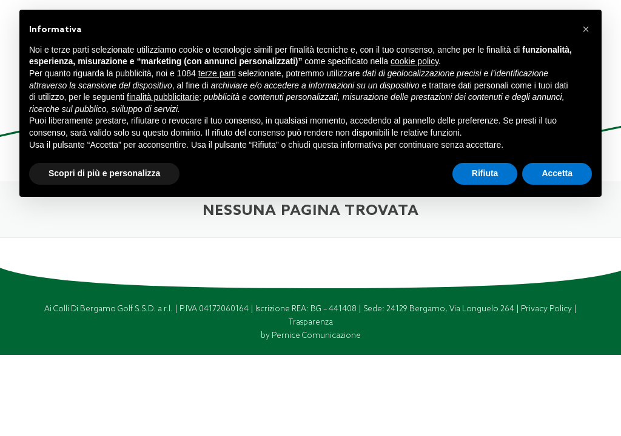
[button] (586, 29)
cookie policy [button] (414, 61)
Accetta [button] (557, 173)
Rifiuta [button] (485, 173)
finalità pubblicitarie (163, 97)
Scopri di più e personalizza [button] (104, 173)
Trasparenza (311, 322)
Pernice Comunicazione (316, 335)
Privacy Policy (547, 308)
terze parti (217, 73)
